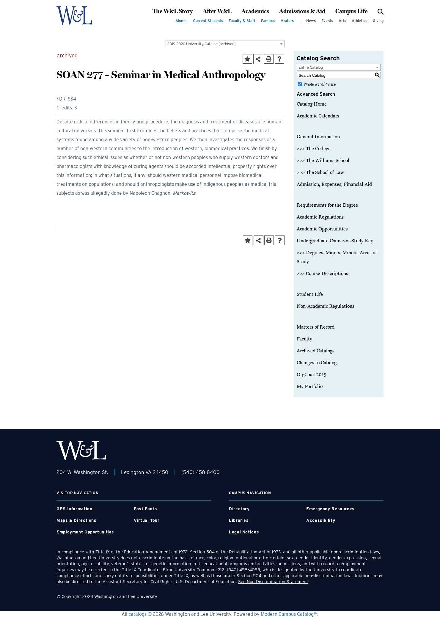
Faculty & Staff (242, 20)
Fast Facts (145, 508)
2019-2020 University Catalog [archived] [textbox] (201, 44)
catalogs (137, 614)
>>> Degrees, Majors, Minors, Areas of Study (337, 257)
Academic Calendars (318, 116)
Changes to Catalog (317, 363)
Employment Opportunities (85, 532)
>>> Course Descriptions (322, 274)
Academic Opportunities (322, 229)
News (311, 20)
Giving (378, 20)
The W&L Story (173, 11)
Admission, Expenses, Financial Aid (334, 184)
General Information (318, 137)
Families (268, 20)
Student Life (310, 294)
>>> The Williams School (323, 161)
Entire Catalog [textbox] (310, 67)
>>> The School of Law (320, 172)
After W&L (217, 11)
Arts (342, 20)
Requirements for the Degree (327, 205)
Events (327, 20)
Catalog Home (312, 104)
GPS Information (74, 508)
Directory (239, 508)
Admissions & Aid (302, 11)
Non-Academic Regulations (325, 306)
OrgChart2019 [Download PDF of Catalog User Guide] (311, 375)
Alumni (181, 20)
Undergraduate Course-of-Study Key (335, 241)
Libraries (239, 520)
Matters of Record (315, 327)
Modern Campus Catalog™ (289, 614)
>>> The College (314, 149)
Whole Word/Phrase (320, 84)
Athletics (359, 20)
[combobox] (225, 43)
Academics (255, 11)
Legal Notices (244, 532)
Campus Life (351, 11)
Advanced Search (316, 94)
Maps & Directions (76, 520)
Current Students (208, 20)
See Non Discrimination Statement (273, 581)
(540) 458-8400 (200, 472)
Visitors (287, 20)
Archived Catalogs (315, 351)
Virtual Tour (147, 520)
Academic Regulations (320, 217)
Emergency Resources (330, 508)
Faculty (304, 339)
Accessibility (320, 520)
